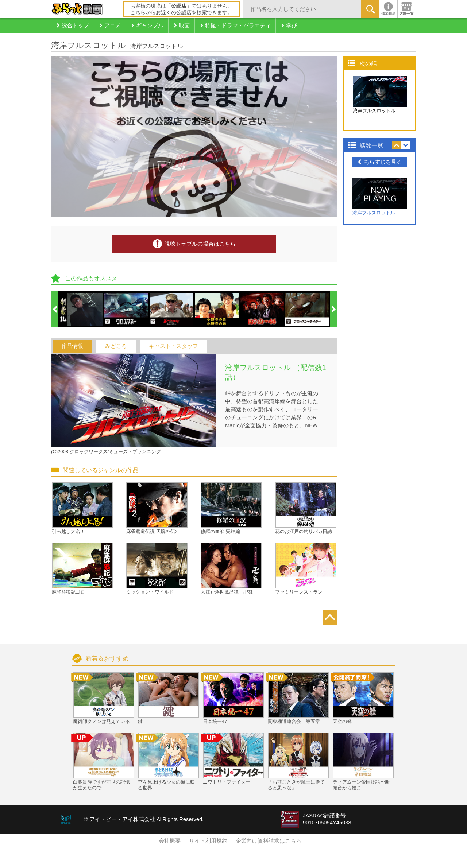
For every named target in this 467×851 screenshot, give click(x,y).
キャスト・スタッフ (173, 346)
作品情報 (72, 346)
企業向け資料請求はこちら (268, 841)
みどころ (116, 346)
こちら (138, 12)
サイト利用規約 (208, 841)
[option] (81, 309)
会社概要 (170, 841)
